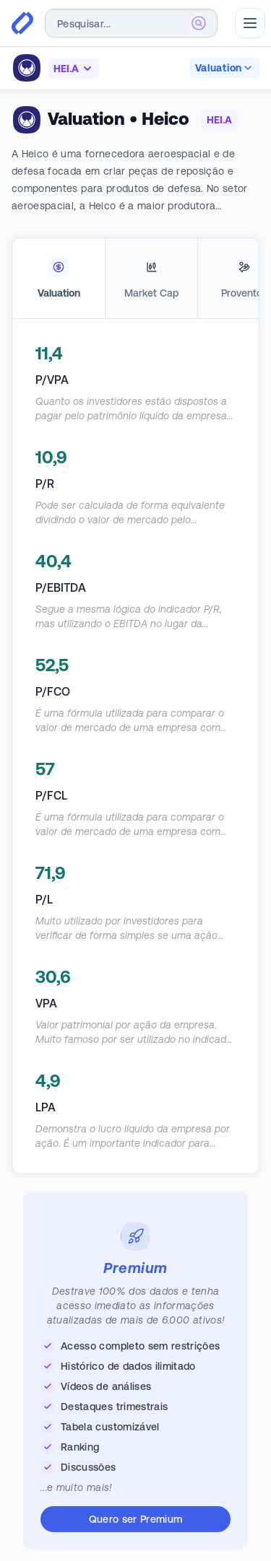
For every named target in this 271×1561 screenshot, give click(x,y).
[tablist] (135, 278)
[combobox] (131, 23)
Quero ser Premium (136, 1519)
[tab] (58, 278)
